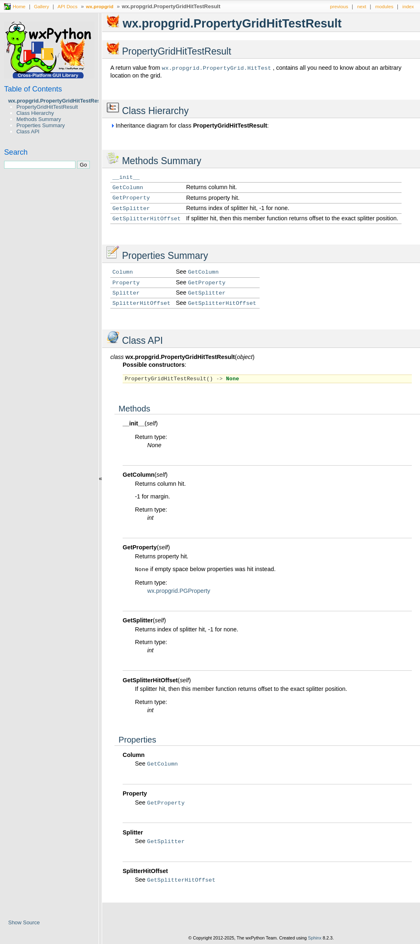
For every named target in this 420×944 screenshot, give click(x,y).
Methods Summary (38, 119)
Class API (27, 131)
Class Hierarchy (35, 113)
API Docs (67, 6)
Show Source (24, 922)
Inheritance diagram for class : (189, 125)
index (408, 6)
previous (339, 6)
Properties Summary (40, 125)
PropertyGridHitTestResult (47, 107)
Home (19, 6)
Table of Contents (33, 89)
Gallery (41, 6)
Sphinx (315, 937)
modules (384, 6)
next (361, 6)
